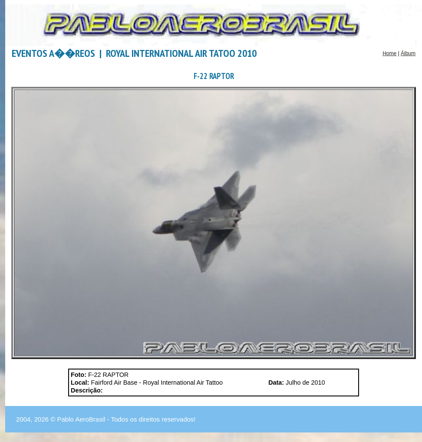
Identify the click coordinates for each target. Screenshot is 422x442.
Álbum (408, 53)
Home (389, 53)
